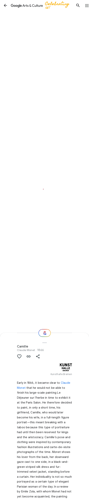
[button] (5, 5)
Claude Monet (26, 350)
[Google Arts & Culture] (42, 5)
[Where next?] (44, 333)
